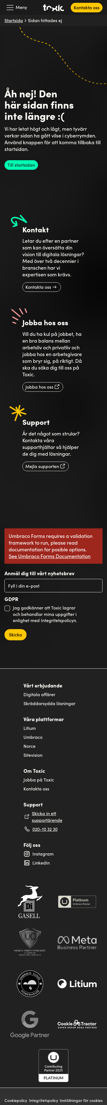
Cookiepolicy (15, 1100)
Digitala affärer (39, 694)
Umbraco (32, 737)
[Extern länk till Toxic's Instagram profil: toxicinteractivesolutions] (53, 853)
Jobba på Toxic (38, 780)
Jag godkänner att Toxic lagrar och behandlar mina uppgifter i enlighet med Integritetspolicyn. (45, 614)
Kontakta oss (36, 789)
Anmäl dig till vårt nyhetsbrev (39, 573)
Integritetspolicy (43, 1100)
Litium (29, 728)
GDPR (11, 599)
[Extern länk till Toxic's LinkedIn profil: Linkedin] (53, 862)
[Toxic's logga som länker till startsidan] (53, 7)
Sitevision (32, 755)
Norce (29, 746)
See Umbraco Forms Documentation (50, 556)
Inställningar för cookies (81, 1100)
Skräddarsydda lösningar (49, 703)
